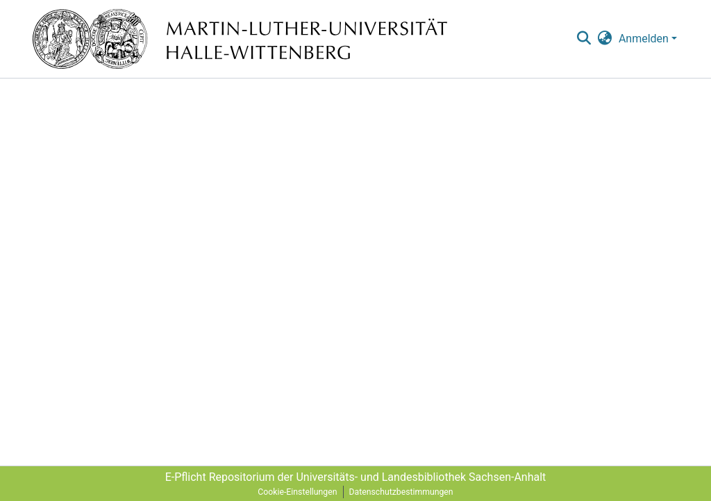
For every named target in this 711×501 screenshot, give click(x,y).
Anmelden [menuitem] (644, 38)
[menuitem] (605, 39)
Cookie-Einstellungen (297, 492)
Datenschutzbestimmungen (401, 492)
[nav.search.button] (583, 39)
